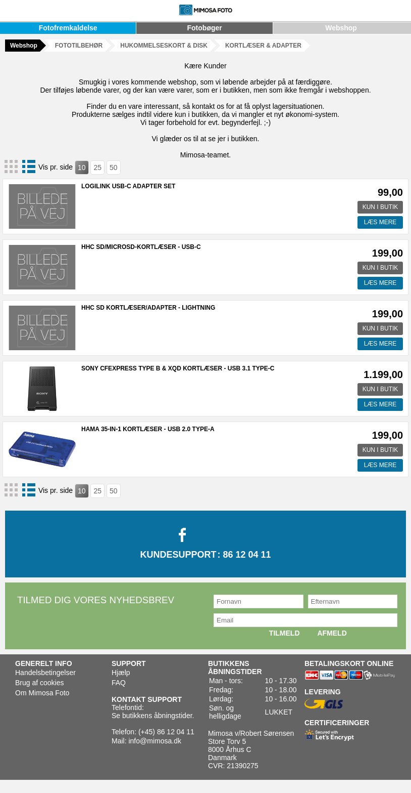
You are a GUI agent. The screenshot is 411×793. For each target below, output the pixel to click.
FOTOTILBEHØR (78, 45)
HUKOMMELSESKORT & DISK (164, 45)
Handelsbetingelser (45, 673)
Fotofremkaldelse (68, 28)
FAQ (119, 683)
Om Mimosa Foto (42, 693)
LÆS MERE (380, 222)
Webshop (341, 28)
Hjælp (121, 673)
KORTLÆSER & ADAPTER (263, 45)
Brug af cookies (39, 683)
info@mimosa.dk (154, 741)
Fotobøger (204, 28)
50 (114, 167)
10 (82, 167)
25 (97, 167)
